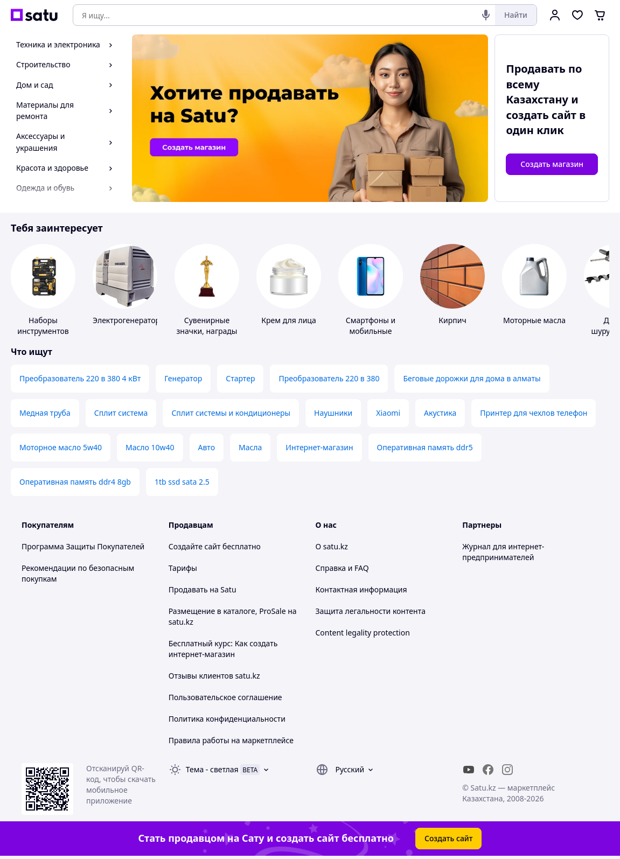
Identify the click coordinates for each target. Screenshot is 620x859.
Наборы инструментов (43, 325)
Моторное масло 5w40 (60, 447)
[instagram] (507, 769)
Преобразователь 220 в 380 (328, 378)
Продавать (188, 589)
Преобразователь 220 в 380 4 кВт (80, 378)
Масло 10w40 (150, 447)
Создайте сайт (195, 546)
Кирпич (452, 320)
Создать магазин (551, 164)
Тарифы (183, 568)
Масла (250, 447)
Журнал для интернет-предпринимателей (503, 551)
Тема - (212, 769)
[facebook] (488, 769)
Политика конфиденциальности (227, 719)
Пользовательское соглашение (225, 697)
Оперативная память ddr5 (425, 447)
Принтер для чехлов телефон (533, 413)
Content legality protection (363, 632)
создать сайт (541, 115)
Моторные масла (534, 320)
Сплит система (121, 413)
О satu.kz (332, 546)
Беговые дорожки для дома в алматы (471, 378)
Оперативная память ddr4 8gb (75, 482)
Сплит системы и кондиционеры (230, 413)
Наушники (333, 413)
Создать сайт (448, 838)
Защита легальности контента (371, 611)
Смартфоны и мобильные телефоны (370, 331)
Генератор (183, 378)
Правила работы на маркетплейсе (231, 740)
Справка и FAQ (342, 568)
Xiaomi (388, 413)
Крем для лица (288, 320)
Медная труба (45, 413)
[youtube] (468, 769)
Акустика (440, 413)
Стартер (240, 378)
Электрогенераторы (129, 320)
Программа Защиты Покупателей (83, 546)
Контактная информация (361, 589)
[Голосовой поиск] (486, 15)
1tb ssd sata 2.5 (182, 482)
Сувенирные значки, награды (207, 325)
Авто (206, 447)
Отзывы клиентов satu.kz (214, 676)
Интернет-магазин (319, 447)
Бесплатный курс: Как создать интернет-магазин (223, 648)
